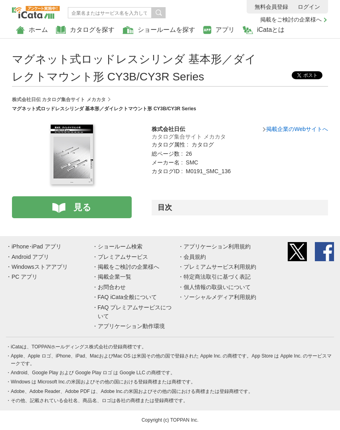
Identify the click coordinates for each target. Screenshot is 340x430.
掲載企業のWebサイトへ (297, 129)
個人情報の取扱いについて (217, 287)
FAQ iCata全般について (127, 297)
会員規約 (195, 257)
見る (82, 207)
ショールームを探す (159, 30)
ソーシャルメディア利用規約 (220, 297)
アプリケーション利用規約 (217, 246)
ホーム (32, 30)
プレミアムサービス (123, 257)
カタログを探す (85, 30)
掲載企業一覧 (114, 277)
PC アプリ (25, 277)
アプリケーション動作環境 (131, 326)
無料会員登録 (271, 7)
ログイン (309, 7)
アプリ (219, 30)
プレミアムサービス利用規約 (220, 267)
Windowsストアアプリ (40, 267)
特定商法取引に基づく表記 (217, 277)
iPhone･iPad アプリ (36, 246)
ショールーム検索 (120, 246)
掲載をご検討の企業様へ (291, 19)
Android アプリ (30, 257)
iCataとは (264, 30)
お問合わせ (112, 287)
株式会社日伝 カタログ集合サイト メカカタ (59, 99)
